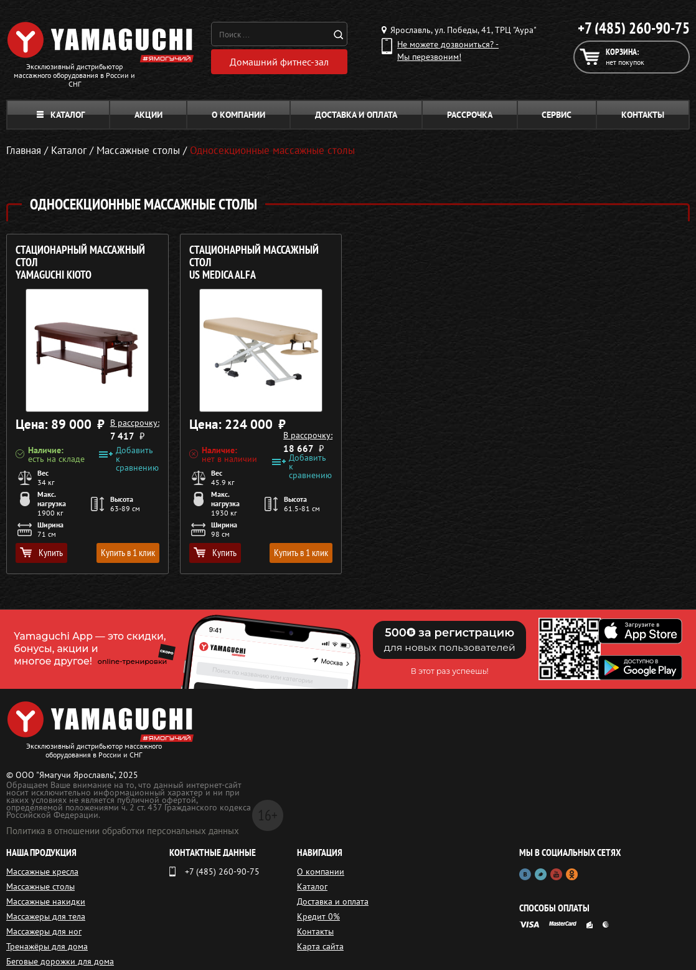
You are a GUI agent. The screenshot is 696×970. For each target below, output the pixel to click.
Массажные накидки (45, 901)
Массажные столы (40, 886)
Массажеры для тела (45, 916)
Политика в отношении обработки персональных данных (122, 831)
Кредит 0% (318, 916)
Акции (148, 114)
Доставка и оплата (356, 114)
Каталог (61, 114)
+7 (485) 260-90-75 (634, 28)
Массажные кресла (42, 871)
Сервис (556, 114)
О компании (238, 114)
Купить (41, 552)
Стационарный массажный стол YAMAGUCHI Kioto (80, 263)
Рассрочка (469, 114)
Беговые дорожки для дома (60, 961)
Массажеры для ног (44, 931)
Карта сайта (320, 946)
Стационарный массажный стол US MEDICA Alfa (254, 263)
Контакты (642, 114)
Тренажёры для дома (47, 946)
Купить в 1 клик (128, 552)
